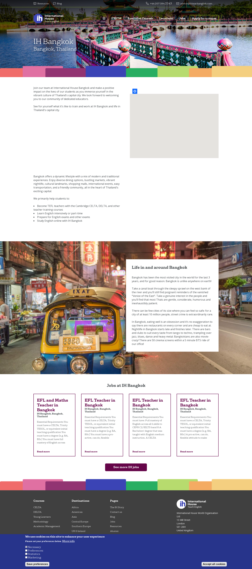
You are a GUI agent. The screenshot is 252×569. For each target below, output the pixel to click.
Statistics (34, 554)
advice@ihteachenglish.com (196, 3)
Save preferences (37, 564)
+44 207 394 (157, 3)
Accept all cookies (214, 564)
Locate (134, 91)
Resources (43, 3)
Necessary (34, 547)
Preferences (35, 550)
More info (68, 541)
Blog (59, 3)
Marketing (34, 557)
